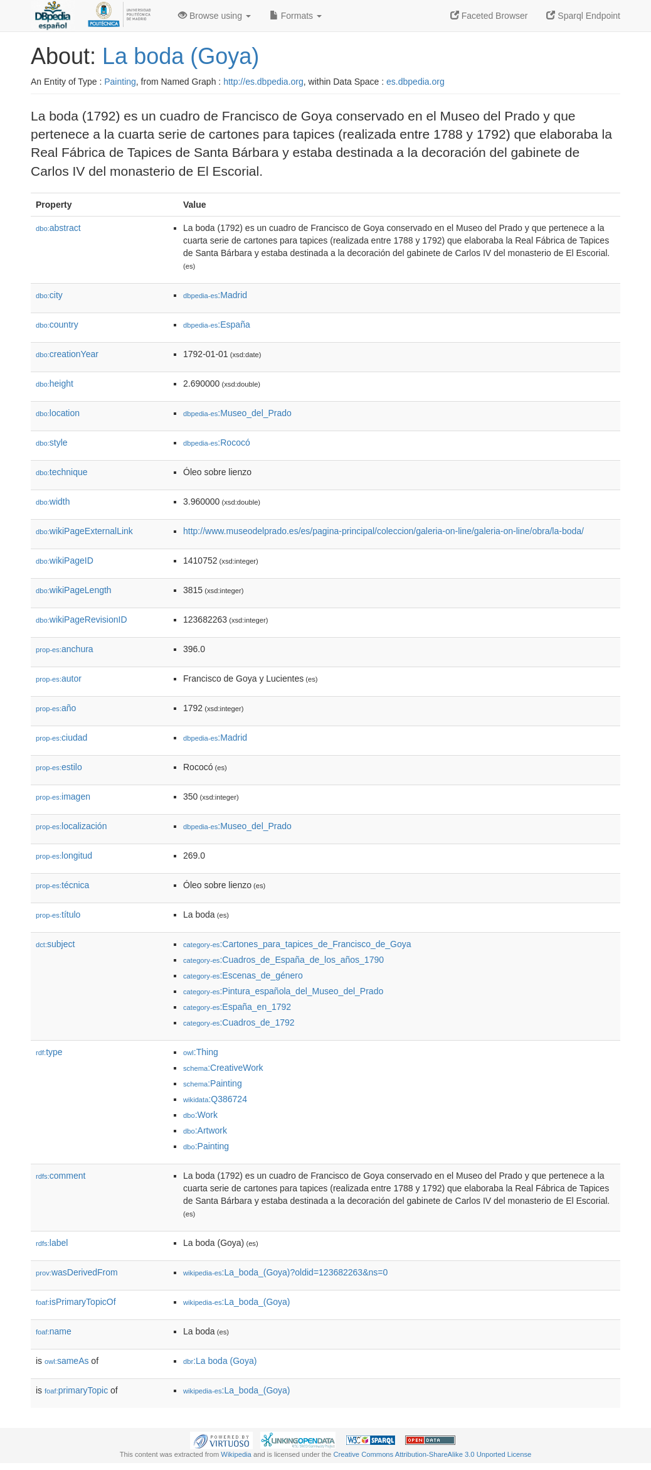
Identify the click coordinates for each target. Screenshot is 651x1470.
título (58, 914)
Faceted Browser (489, 16)
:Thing (200, 1052)
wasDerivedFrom (77, 1272)
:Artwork (205, 1130)
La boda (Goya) (180, 56)
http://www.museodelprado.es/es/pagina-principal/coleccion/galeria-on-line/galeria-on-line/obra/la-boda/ (383, 531)
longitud (64, 855)
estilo (59, 767)
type (49, 1052)
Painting (120, 82)
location (58, 413)
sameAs (66, 1361)
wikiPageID (64, 560)
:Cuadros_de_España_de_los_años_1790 (283, 960)
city (49, 295)
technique (62, 472)
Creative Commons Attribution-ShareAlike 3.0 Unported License (432, 1454)
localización (71, 826)
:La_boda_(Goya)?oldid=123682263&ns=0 (285, 1272)
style (52, 442)
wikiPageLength (74, 590)
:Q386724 (215, 1099)
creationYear (67, 354)
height (54, 383)
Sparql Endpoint (583, 16)
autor (59, 678)
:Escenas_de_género (243, 975)
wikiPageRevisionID (81, 619)
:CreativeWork (223, 1068)
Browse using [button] (214, 16)
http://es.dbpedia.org (263, 82)
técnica (62, 885)
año (56, 708)
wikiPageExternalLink (84, 531)
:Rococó (216, 442)
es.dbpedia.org (415, 82)
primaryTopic (76, 1390)
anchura (64, 649)
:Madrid (215, 295)
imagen (63, 796)
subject (55, 944)
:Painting (212, 1083)
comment (60, 1176)
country (57, 324)
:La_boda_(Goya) (236, 1302)
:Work (200, 1115)
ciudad (61, 737)
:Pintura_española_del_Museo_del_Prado (283, 991)
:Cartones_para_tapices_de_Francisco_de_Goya (297, 944)
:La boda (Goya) (220, 1361)
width (53, 501)
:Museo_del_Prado (237, 413)
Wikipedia (236, 1454)
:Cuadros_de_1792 (239, 1022)
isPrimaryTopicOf (76, 1302)
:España (216, 324)
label (52, 1243)
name (53, 1331)
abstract (58, 228)
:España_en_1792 (237, 1007)
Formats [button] (296, 16)
